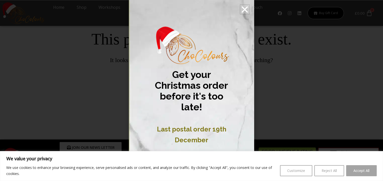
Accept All (361, 170)
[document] (191, 90)
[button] (244, 9)
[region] (191, 166)
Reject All (329, 170)
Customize (296, 170)
